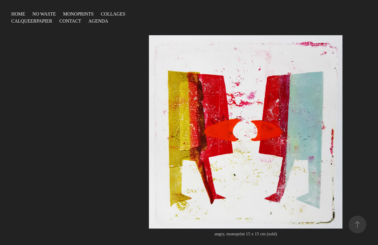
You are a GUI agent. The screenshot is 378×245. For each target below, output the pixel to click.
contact (70, 20)
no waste (44, 13)
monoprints (78, 13)
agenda (98, 20)
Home (18, 13)
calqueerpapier (31, 20)
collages (113, 13)
